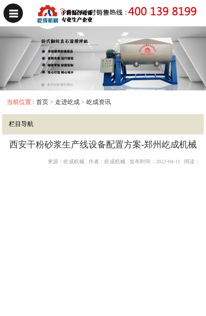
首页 (41, 102)
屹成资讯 (98, 102)
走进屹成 (67, 102)
